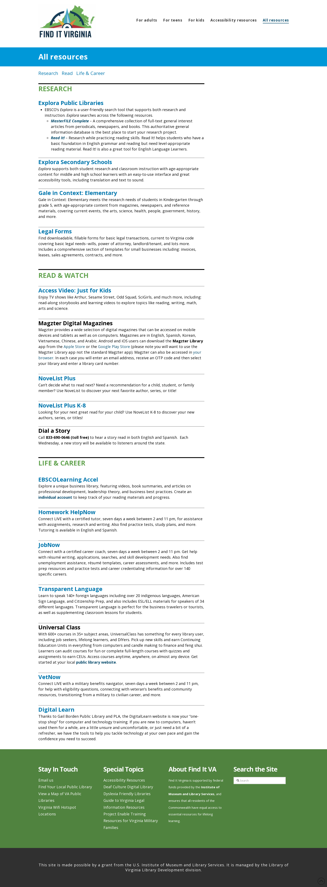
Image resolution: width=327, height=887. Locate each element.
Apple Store (74, 346)
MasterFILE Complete (70, 120)
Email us (45, 780)
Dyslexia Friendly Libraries (127, 793)
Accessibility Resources (124, 780)
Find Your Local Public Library (65, 786)
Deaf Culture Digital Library (128, 786)
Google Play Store (114, 346)
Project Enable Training (124, 813)
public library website (96, 662)
